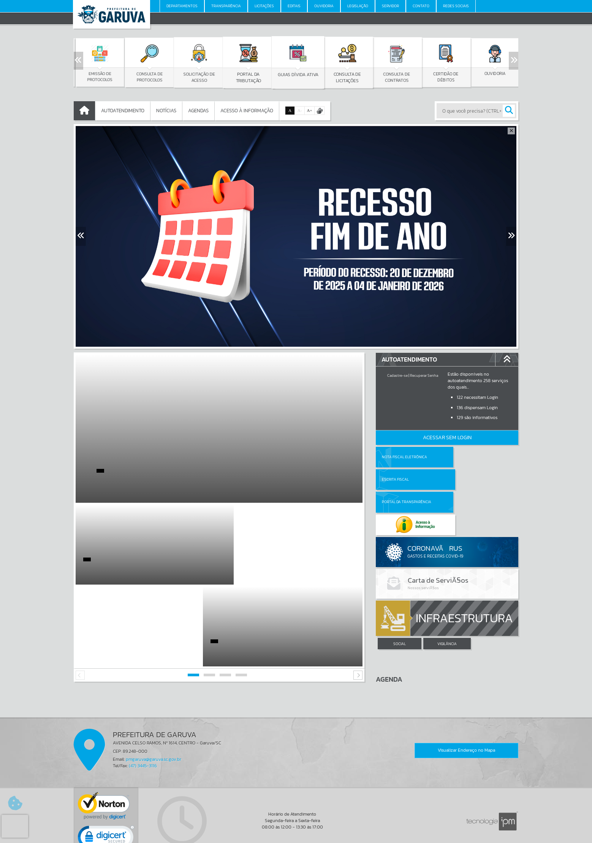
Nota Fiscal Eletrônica (404, 457)
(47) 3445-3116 (143, 720)
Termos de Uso (296, 829)
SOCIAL (399, 599)
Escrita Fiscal (466, 457)
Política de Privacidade (296, 835)
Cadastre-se (397, 375)
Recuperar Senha (424, 375)
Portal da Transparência (406, 479)
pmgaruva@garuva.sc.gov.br (153, 714)
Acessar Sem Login (447, 437)
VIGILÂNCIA (447, 599)
